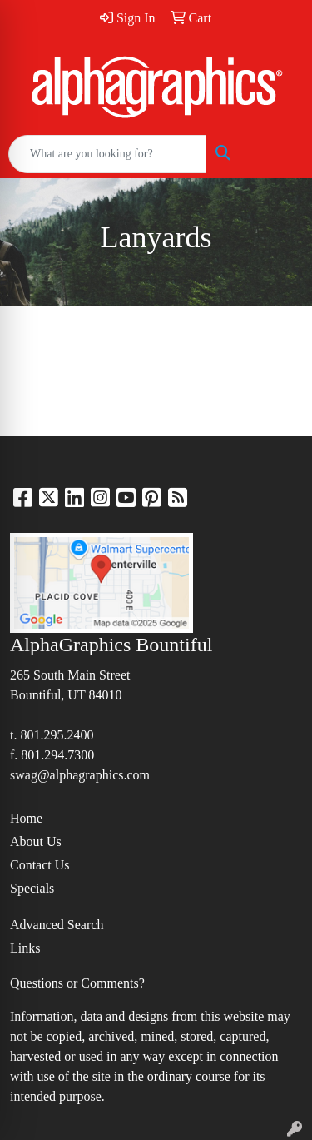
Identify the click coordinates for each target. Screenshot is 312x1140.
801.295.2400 (56, 735)
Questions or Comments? (77, 983)
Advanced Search (56, 925)
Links (25, 948)
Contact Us (40, 865)
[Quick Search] (107, 154)
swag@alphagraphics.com (80, 775)
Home (26, 818)
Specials (32, 888)
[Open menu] (278, 154)
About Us (36, 841)
